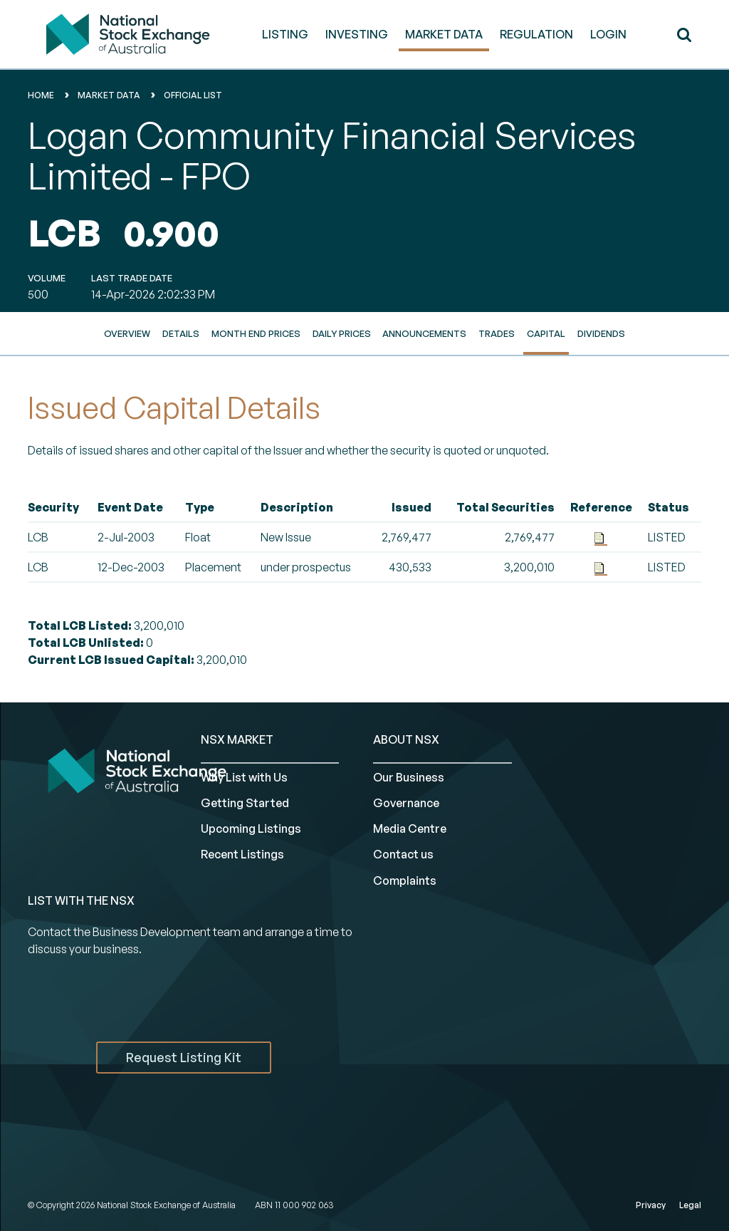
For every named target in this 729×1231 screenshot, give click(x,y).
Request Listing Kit (183, 1057)
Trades (496, 333)
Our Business (408, 777)
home (41, 95)
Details (180, 333)
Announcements (424, 333)
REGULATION (536, 34)
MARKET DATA (444, 34)
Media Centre (409, 828)
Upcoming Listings (251, 828)
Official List (193, 95)
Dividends (601, 333)
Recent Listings (242, 854)
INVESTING (356, 34)
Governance (406, 803)
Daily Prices (342, 333)
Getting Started (245, 803)
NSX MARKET (237, 739)
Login (608, 34)
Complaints (404, 880)
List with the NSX (81, 900)
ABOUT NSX (406, 739)
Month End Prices (255, 333)
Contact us (403, 854)
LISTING (285, 34)
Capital (546, 333)
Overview (127, 333)
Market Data (109, 95)
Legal (690, 1205)
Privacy (651, 1205)
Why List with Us (244, 777)
